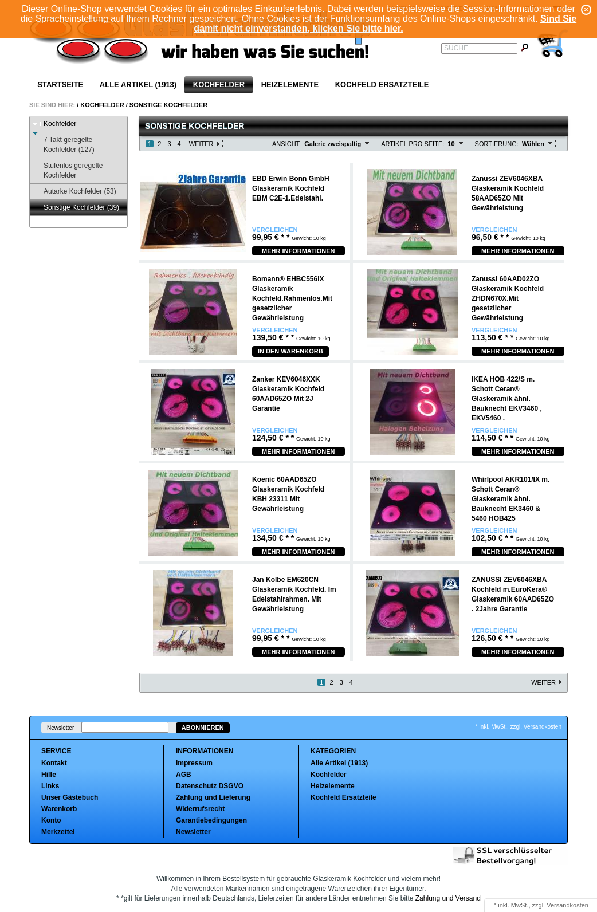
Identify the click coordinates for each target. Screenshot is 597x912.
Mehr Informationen (298, 250)
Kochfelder (219, 84)
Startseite (60, 84)
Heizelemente (290, 84)
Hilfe (48, 775)
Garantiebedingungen (211, 820)
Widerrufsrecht (200, 809)
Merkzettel (58, 832)
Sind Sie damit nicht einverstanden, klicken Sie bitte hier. (385, 23)
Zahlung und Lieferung (213, 797)
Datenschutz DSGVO (209, 786)
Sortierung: (497, 143)
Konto (51, 820)
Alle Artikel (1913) (138, 84)
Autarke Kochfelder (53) (74, 191)
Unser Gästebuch (69, 797)
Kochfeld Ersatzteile (382, 84)
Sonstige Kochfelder (168, 104)
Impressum (194, 763)
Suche (456, 48)
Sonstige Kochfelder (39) (76, 207)
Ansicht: (286, 143)
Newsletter (60, 728)
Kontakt (54, 763)
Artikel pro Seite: (412, 143)
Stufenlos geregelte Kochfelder (68, 170)
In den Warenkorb (290, 351)
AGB (183, 775)
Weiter (201, 143)
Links (50, 786)
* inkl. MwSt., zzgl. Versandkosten (518, 727)
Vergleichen (274, 230)
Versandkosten (567, 905)
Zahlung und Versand (448, 898)
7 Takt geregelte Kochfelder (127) (64, 145)
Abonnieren (203, 727)
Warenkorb (59, 809)
